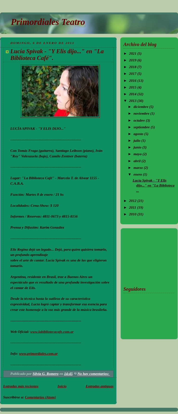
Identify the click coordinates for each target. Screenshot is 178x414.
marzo (139, 168)
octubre (140, 120)
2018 (133, 67)
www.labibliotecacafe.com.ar (52, 332)
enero (138, 174)
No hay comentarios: (93, 374)
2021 (133, 53)
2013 (133, 101)
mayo (138, 154)
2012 (133, 201)
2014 (133, 94)
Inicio (61, 386)
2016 (133, 80)
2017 (133, 73)
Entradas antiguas (100, 386)
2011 (133, 207)
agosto (139, 134)
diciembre (141, 107)
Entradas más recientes (20, 386)
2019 (133, 60)
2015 (133, 87)
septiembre (142, 127)
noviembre (142, 113)
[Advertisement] (147, 256)
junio (138, 147)
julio (137, 140)
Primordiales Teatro (48, 22)
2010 (133, 214)
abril (137, 161)
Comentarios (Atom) (40, 397)
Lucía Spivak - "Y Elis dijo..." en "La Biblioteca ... (153, 185)
